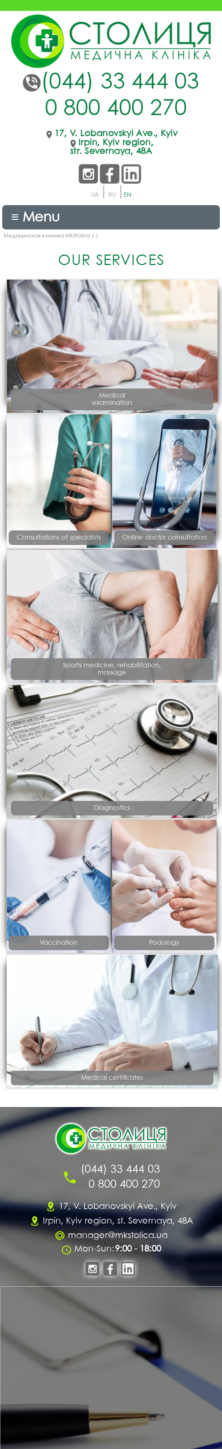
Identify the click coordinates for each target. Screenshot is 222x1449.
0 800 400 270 (116, 109)
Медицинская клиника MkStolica (47, 236)
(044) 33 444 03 (120, 82)
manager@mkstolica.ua (118, 1236)
